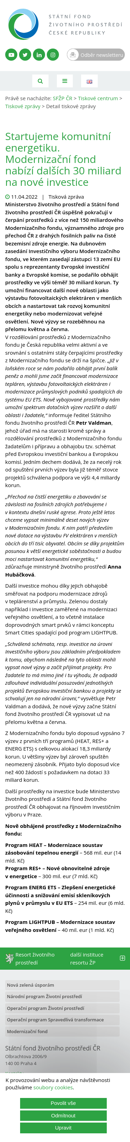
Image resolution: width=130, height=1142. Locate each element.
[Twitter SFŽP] (25, 55)
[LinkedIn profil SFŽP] (39, 55)
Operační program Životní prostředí (45, 1008)
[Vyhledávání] (40, 81)
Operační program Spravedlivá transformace (55, 1019)
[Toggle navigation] (65, 81)
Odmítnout (63, 1115)
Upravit (63, 1128)
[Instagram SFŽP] (53, 55)
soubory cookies (53, 1087)
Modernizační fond (27, 1031)
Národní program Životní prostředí (44, 996)
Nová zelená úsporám (30, 985)
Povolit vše (63, 1103)
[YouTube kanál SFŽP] (11, 55)
